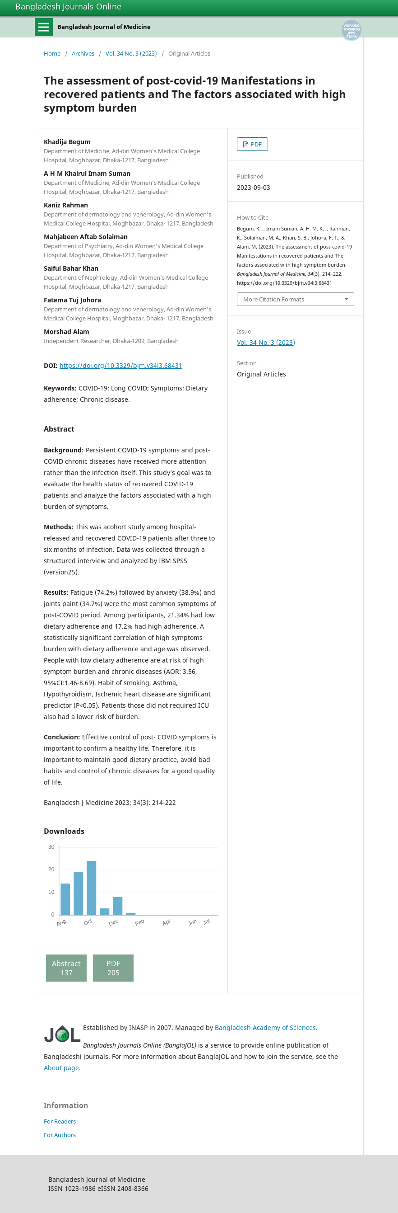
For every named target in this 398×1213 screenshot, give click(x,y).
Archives (83, 53)
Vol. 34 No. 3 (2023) (131, 53)
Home (52, 53)
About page (61, 1067)
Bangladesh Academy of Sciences (265, 1027)
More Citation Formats (273, 299)
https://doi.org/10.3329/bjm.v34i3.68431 (121, 365)
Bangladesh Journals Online (68, 6)
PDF (256, 144)
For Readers (60, 1121)
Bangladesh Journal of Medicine (104, 27)
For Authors (60, 1135)
